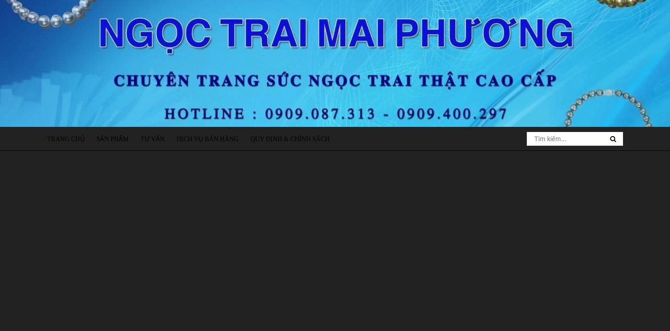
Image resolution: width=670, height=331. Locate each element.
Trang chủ (66, 139)
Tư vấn (152, 139)
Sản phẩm (113, 139)
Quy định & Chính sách (290, 139)
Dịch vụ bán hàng (207, 139)
